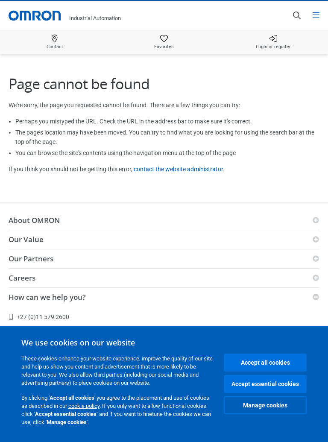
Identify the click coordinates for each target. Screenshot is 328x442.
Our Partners (31, 258)
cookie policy (84, 406)
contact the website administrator (178, 169)
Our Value (26, 239)
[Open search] (296, 15)
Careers (22, 278)
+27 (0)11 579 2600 (39, 316)
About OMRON (34, 220)
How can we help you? (47, 297)
